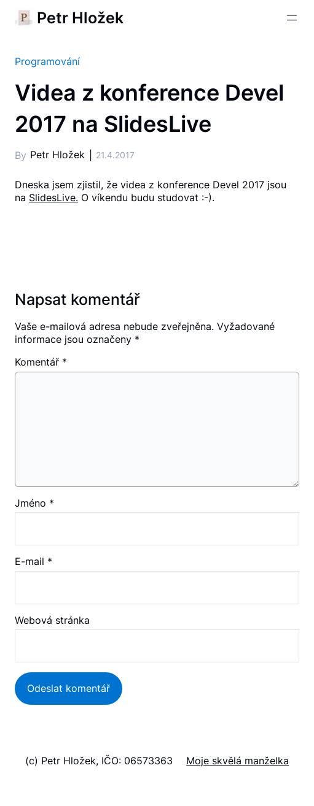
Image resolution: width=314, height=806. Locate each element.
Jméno (34, 503)
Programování (47, 61)
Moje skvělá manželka (237, 760)
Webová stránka (52, 620)
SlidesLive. (53, 197)
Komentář (41, 362)
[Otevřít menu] (292, 17)
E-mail (33, 561)
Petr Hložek (80, 18)
